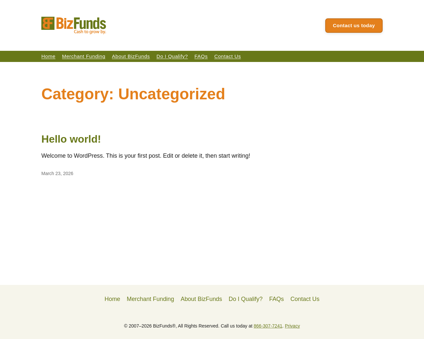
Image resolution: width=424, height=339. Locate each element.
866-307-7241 (268, 326)
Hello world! (71, 139)
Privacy (292, 326)
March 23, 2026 (57, 173)
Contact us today (354, 25)
